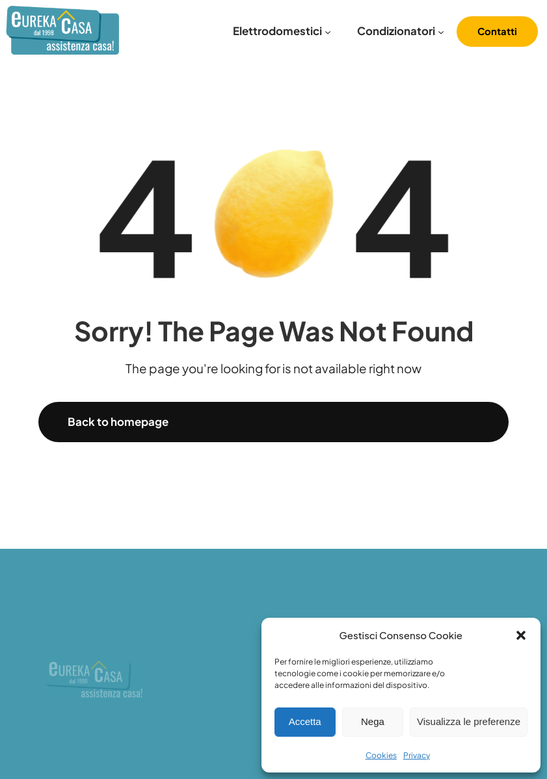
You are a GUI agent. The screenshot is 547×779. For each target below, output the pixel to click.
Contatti (497, 31)
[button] (520, 635)
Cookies (381, 755)
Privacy (416, 755)
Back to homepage (118, 422)
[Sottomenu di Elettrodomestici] (328, 32)
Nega (372, 721)
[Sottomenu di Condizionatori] (441, 32)
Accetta (305, 721)
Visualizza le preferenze (468, 721)
